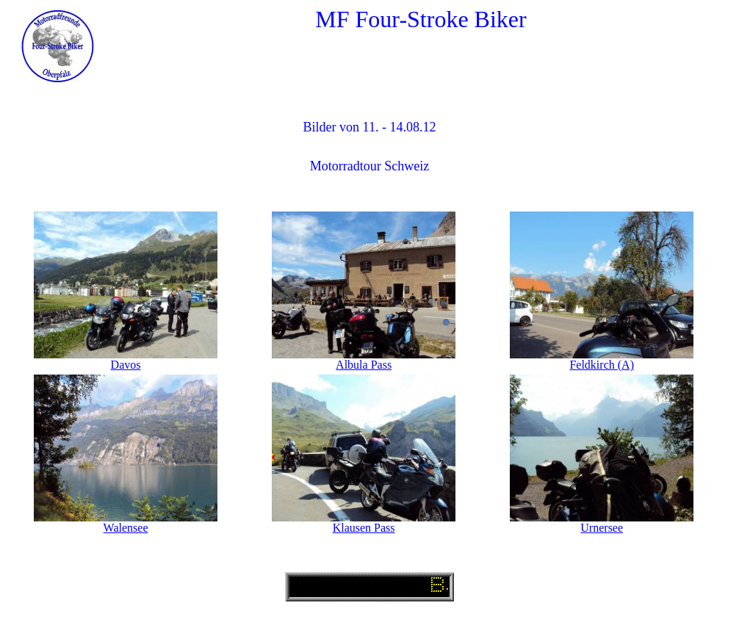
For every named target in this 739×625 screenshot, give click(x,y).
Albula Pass (364, 364)
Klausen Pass (364, 527)
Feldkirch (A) (601, 364)
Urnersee (601, 527)
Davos (126, 364)
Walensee (126, 527)
